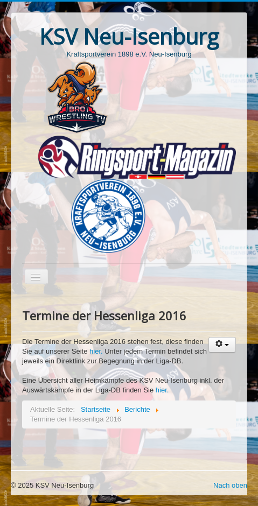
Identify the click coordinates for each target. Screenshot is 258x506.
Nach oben (230, 485)
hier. (96, 351)
